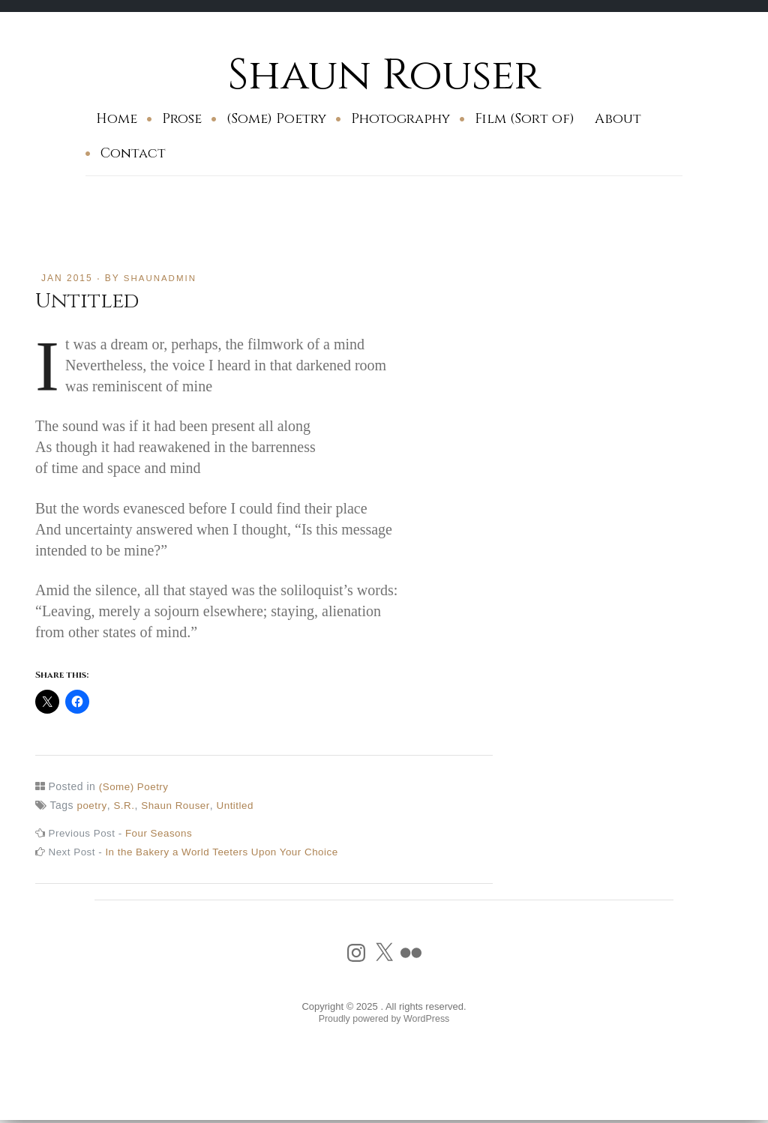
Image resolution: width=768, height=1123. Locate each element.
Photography (400, 118)
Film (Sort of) (524, 118)
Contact (133, 153)
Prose (182, 118)
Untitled (239, 805)
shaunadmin (162, 278)
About (618, 118)
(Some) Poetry (276, 118)
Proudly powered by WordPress (384, 1019)
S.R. (125, 805)
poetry (91, 805)
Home (116, 118)
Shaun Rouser (384, 74)
